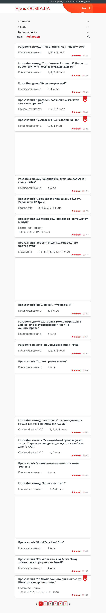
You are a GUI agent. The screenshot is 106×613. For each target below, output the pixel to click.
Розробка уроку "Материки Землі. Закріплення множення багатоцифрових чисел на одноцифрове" (49, 325)
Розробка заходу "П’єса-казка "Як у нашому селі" (51, 46)
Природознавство (30, 109)
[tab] (53, 21)
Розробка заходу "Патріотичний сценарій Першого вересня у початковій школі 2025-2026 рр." (52, 65)
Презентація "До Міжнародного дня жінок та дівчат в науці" (53, 220)
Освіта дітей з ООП (30, 429)
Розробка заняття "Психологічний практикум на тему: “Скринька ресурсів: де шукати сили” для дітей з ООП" (50, 443)
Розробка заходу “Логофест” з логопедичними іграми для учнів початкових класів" (50, 422)
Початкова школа (29, 52)
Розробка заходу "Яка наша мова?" (42, 483)
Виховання (25, 251)
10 (37, 231)
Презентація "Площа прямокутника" (42, 361)
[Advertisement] (53, 153)
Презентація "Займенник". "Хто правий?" (45, 304)
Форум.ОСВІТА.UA (66, 2)
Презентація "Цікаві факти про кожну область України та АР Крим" (49, 200)
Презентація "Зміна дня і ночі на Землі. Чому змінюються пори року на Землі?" (47, 561)
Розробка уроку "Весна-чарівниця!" (42, 83)
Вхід (86, 8)
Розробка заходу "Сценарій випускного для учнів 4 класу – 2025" (52, 180)
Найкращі (33, 36)
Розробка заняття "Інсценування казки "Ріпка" (48, 344)
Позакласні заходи (30, 227)
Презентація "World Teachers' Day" (41, 542)
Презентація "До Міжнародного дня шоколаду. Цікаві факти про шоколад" (49, 580)
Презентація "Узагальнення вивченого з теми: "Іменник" (48, 465)
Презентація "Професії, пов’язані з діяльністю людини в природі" (48, 101)
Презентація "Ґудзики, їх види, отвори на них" (48, 119)
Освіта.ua (52, 2)
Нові (19, 36)
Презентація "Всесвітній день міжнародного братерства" (48, 244)
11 (41, 231)
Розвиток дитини (83, 2)
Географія (25, 207)
